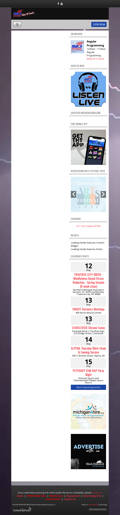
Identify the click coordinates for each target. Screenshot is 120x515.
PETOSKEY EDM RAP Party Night (88, 372)
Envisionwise (93, 504)
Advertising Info (92, 495)
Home (20, 495)
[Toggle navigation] (17, 24)
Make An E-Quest (95, 58)
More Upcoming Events (88, 387)
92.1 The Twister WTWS (88, 226)
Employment (73, 495)
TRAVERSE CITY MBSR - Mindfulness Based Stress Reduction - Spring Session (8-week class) (88, 280)
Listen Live (99, 24)
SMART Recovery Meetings (88, 309)
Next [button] (103, 194)
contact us (97, 492)
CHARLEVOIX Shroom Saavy (88, 327)
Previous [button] (73, 194)
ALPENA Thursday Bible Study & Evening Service (88, 350)
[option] (88, 194)
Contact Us (70, 499)
